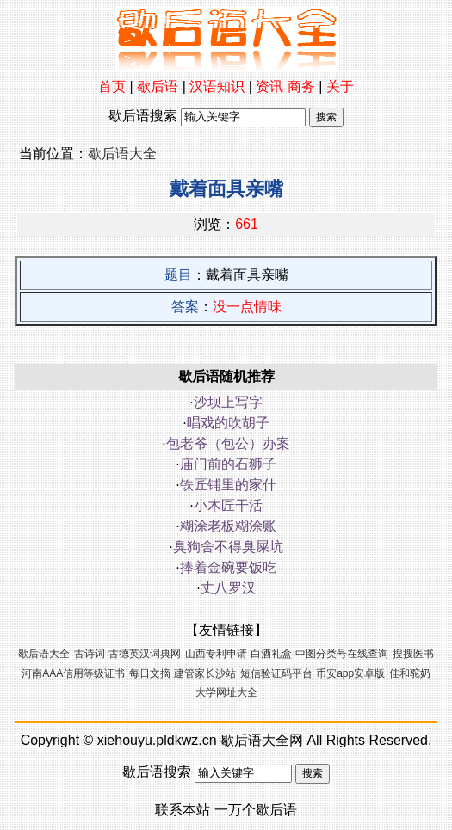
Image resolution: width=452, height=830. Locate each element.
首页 (112, 86)
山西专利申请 (216, 654)
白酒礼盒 (271, 654)
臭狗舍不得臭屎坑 (228, 546)
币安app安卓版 (350, 673)
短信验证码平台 (276, 673)
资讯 (269, 86)
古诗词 (89, 654)
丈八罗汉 (228, 588)
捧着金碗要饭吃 (228, 567)
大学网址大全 (226, 692)
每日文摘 (149, 673)
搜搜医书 (413, 654)
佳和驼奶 (409, 673)
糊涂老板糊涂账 (228, 526)
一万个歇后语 (255, 809)
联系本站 (182, 809)
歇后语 (157, 86)
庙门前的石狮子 (228, 464)
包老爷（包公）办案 (228, 443)
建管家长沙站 (205, 673)
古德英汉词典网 (144, 654)
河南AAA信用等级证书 (73, 673)
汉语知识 (217, 86)
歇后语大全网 (261, 740)
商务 (301, 86)
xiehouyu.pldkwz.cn (157, 740)
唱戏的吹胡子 (228, 422)
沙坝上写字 (228, 402)
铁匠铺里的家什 (228, 484)
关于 (340, 86)
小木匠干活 (228, 505)
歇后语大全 (122, 153)
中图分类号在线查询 (341, 654)
